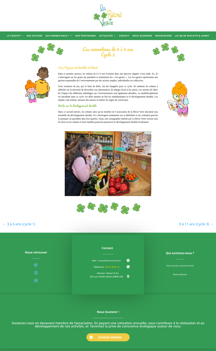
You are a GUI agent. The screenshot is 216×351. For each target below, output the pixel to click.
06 (107, 267)
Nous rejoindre (142, 35)
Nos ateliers (34, 35)
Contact (124, 35)
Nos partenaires (85, 35)
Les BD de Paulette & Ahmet (192, 35)
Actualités (106, 35)
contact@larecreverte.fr (109, 260)
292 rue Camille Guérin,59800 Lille (106, 276)
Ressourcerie (163, 35)
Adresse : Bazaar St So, (108, 273)
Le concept (14, 35)
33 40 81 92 (113, 267)
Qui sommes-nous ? (57, 35)
